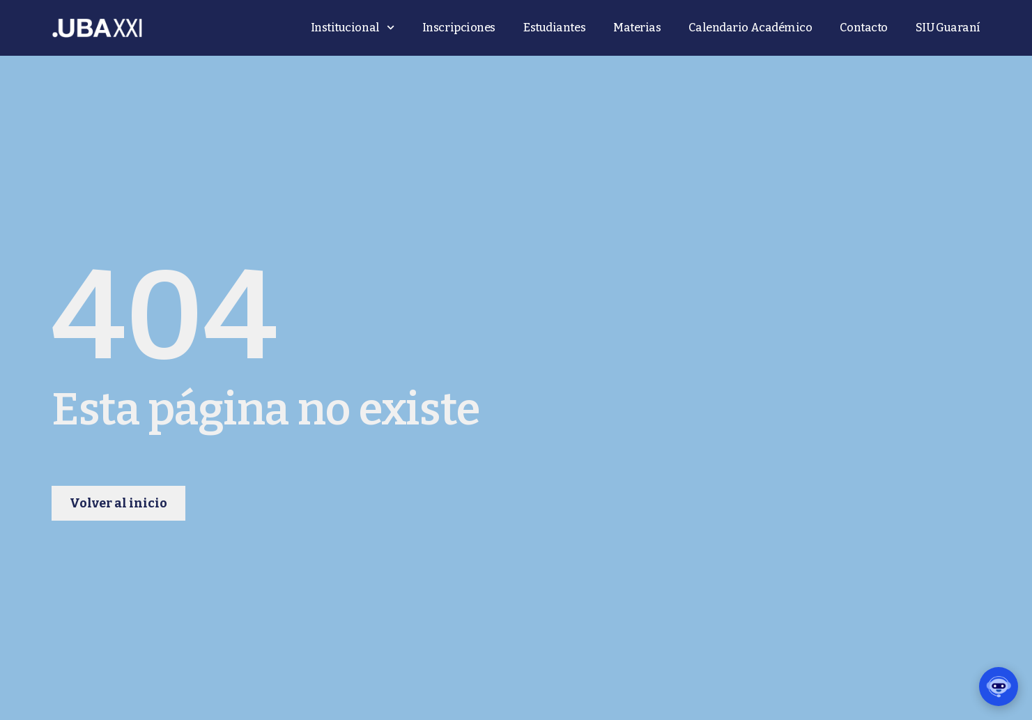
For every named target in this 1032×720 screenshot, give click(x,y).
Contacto (863, 27)
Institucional (352, 27)
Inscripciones (458, 27)
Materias (637, 27)
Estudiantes (554, 27)
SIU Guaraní (948, 27)
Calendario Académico (750, 27)
